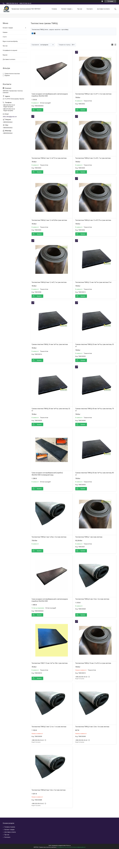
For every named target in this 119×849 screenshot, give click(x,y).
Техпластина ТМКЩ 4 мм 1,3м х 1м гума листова (92, 727)
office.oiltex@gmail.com (10, 116)
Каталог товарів (66, 9)
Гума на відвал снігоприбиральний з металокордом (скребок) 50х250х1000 (50, 600)
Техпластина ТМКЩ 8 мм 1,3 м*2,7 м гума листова (49, 282)
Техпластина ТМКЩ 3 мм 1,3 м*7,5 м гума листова (49, 158)
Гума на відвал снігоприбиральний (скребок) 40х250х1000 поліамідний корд (47, 474)
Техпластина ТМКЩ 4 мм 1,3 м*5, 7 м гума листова (93, 158)
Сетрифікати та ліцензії (10, 50)
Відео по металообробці (10, 41)
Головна (54, 9)
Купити (39, 110)
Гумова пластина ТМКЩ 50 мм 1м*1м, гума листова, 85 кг (94, 474)
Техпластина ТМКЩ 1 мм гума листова (88, 537)
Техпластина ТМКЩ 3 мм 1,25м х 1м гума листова (49, 537)
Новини (5, 32)
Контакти (90, 9)
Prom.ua (68, 845)
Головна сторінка (9, 827)
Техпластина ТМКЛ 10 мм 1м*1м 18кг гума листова (49, 663)
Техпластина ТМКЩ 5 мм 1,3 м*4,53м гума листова (49, 220)
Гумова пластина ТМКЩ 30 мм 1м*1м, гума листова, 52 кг (51, 410)
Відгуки (5, 55)
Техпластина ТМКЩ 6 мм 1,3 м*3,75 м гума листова (93, 220)
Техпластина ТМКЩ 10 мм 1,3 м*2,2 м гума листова (93, 663)
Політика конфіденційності (78, 847)
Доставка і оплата (10, 832)
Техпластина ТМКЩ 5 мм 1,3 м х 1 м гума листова (49, 727)
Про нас (79, 9)
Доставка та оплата (103, 9)
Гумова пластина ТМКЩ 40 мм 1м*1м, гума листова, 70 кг (94, 410)
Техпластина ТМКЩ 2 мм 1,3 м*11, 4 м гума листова (93, 94)
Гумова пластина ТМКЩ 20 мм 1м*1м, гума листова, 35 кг (94, 345)
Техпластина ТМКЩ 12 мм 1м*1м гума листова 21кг (93, 282)
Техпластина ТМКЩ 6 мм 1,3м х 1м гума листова (92, 599)
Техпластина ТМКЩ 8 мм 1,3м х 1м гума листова (48, 790)
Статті (5, 37)
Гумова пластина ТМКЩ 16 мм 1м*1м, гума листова (50, 344)
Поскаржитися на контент (63, 847)
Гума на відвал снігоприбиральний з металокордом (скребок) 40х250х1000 (50, 95)
